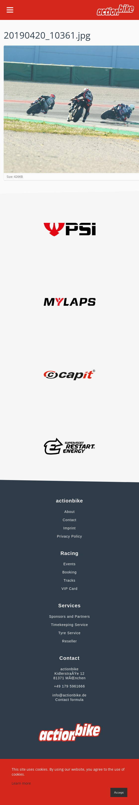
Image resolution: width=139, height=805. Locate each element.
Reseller (69, 641)
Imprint (69, 528)
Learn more (21, 783)
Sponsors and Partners (69, 617)
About (69, 512)
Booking (69, 572)
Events (69, 564)
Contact (69, 520)
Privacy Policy (69, 536)
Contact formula (69, 700)
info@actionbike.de (69, 695)
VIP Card (69, 589)
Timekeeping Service (69, 625)
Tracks (69, 580)
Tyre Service (69, 633)
